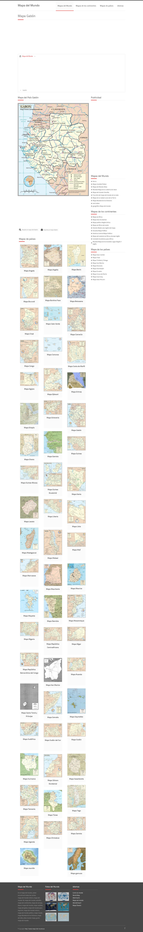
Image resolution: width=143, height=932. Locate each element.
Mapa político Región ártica (101, 222)
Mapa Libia (76, 526)
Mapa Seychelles (76, 716)
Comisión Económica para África (103, 239)
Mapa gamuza (76, 873)
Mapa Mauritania (53, 589)
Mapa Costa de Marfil (76, 366)
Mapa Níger (76, 644)
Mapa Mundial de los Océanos (102, 201)
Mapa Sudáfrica (29, 739)
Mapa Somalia (53, 717)
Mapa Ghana (29, 459)
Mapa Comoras (53, 354)
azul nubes (96, 203)
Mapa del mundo (78, 900)
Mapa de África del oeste (101, 225)
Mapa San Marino (53, 685)
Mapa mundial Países (99, 184)
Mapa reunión (29, 868)
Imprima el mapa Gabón (51, 230)
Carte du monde (78, 893)
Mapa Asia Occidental (100, 220)
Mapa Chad (29, 333)
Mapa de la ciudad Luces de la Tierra (104, 198)
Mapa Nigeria (29, 639)
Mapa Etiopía (29, 427)
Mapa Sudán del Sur (53, 740)
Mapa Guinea (76, 453)
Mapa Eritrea (76, 391)
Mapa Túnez (53, 815)
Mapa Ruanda (76, 674)
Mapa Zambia (76, 833)
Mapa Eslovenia (53, 417)
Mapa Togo (76, 810)
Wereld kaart (77, 903)
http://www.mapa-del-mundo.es (35, 929)
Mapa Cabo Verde (53, 323)
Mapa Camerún (76, 334)
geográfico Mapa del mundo (102, 206)
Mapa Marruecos (29, 575)
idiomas (120, 5)
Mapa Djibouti (52, 394)
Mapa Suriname (29, 778)
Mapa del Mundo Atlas (100, 187)
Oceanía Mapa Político (100, 231)
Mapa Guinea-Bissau (29, 482)
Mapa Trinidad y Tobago (100, 260)
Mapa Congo (29, 366)
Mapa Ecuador (97, 271)
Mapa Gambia (52, 456)
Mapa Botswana (76, 301)
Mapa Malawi (53, 558)
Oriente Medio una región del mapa (104, 228)
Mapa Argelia (53, 269)
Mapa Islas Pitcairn (99, 279)
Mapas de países (106, 5)
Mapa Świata (77, 905)
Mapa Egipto (29, 389)
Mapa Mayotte (29, 615)
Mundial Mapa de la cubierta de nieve (105, 190)
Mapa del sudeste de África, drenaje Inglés (106, 236)
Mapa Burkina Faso (53, 300)
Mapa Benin (76, 269)
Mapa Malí (76, 549)
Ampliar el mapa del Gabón (30, 230)
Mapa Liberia (53, 516)
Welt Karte (76, 898)
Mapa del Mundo (29, 5)
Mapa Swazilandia (76, 778)
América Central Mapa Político (102, 233)
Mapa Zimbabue (52, 837)
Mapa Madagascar (29, 552)
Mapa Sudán (76, 739)
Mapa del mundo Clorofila (101, 192)
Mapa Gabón (76, 430)
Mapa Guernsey (98, 277)
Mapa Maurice (76, 588)
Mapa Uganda (29, 841)
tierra (94, 181)
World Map (76, 895)
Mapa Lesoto (29, 521)
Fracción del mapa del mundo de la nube (106, 195)
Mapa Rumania (97, 266)
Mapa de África (97, 217)
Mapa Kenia (76, 494)
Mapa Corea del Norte (100, 274)
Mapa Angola (29, 270)
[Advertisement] (71, 38)
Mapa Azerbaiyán (98, 268)
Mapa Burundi (29, 301)
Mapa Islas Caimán (99, 255)
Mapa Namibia (53, 621)
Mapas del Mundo (65, 5)
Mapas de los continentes (86, 5)
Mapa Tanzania (29, 809)
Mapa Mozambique (76, 620)
